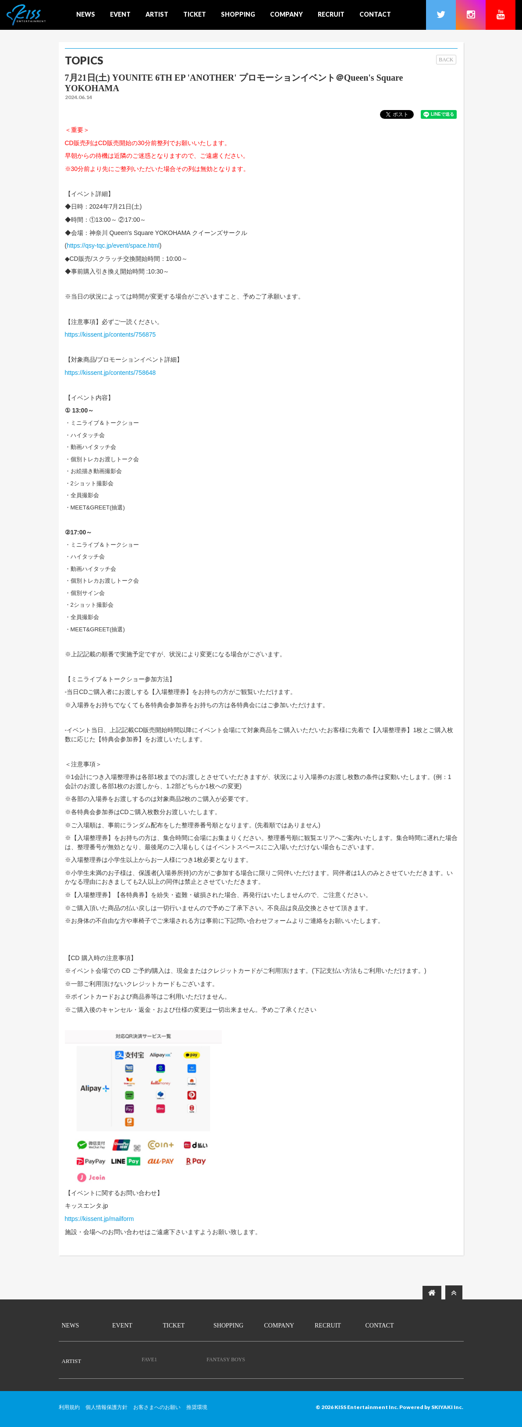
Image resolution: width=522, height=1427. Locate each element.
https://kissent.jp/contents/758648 (110, 372)
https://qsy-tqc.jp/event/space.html (113, 245)
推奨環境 (196, 1407)
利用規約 (69, 1407)
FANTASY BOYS (225, 1359)
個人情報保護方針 (106, 1407)
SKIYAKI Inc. (447, 1407)
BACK (446, 60)
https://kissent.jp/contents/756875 (110, 334)
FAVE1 (149, 1359)
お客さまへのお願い (157, 1407)
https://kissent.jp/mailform (99, 1218)
